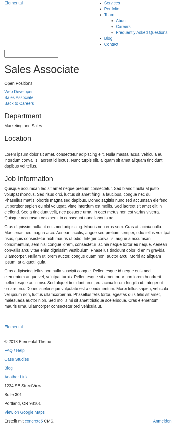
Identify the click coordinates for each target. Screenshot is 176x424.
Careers (123, 26)
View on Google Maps (24, 412)
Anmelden (162, 421)
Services (112, 3)
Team (109, 14)
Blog (108, 38)
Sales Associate (19, 97)
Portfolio (111, 8)
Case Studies (16, 359)
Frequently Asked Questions (141, 32)
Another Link (16, 377)
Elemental (13, 3)
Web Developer (18, 91)
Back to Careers (19, 103)
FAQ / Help (14, 350)
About (121, 20)
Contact (111, 44)
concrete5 (34, 421)
